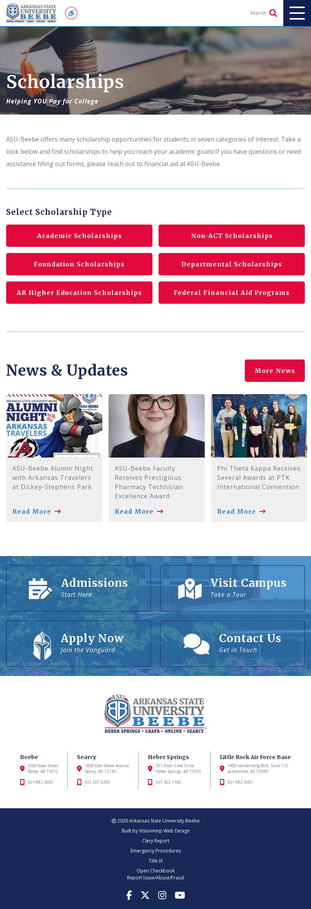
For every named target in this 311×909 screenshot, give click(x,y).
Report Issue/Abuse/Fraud (155, 877)
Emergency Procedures (155, 850)
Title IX (156, 860)
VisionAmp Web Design (164, 830)
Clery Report (155, 840)
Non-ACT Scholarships (232, 236)
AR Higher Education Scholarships (79, 292)
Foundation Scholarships (79, 264)
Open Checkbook (156, 870)
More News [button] (274, 371)
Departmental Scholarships (231, 264)
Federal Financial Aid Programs (232, 292)
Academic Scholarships (79, 236)
